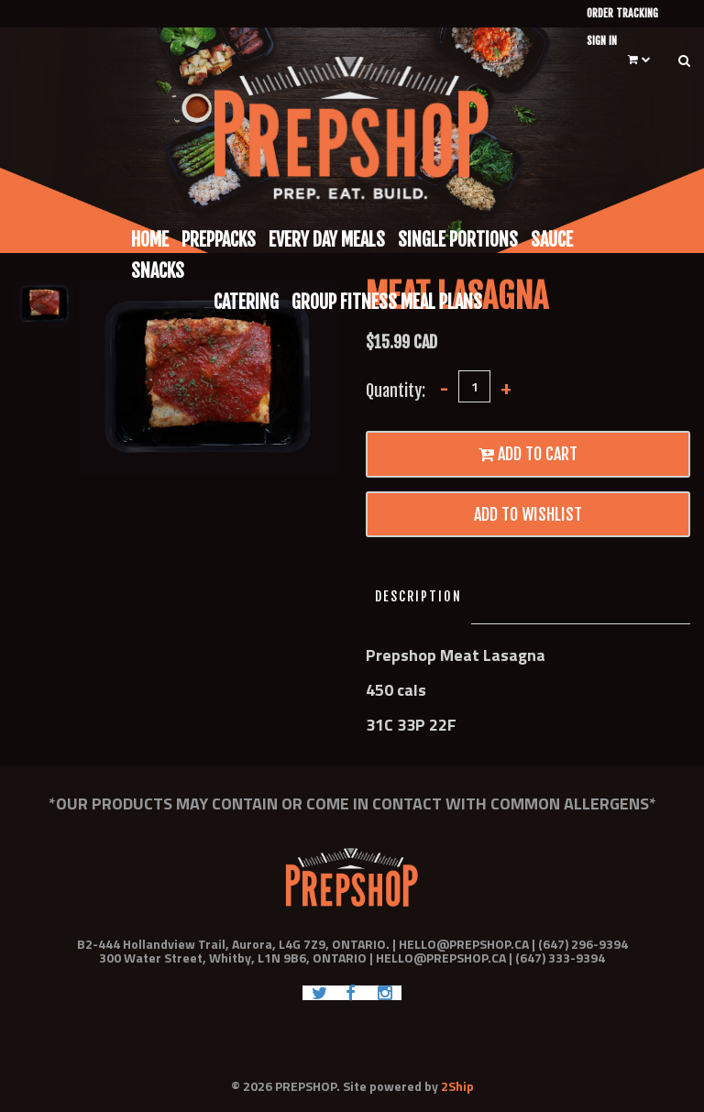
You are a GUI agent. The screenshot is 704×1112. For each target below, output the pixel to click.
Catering (246, 302)
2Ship (457, 1085)
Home (150, 239)
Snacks (157, 270)
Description (418, 596)
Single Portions (458, 239)
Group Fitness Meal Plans (387, 302)
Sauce (552, 239)
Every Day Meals (327, 239)
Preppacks (219, 239)
